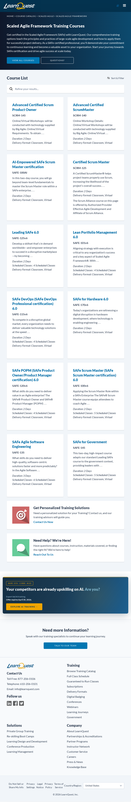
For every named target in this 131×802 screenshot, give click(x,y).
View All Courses (23, 60)
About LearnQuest (78, 731)
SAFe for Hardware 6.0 (90, 299)
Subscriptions (75, 686)
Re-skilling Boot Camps (20, 736)
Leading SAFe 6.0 (25, 232)
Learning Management (20, 752)
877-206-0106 (26, 678)
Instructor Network (78, 746)
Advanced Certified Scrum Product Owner (33, 107)
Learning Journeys (77, 712)
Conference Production (20, 746)
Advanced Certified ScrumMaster (88, 107)
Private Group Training (20, 731)
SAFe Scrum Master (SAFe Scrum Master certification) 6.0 (94, 375)
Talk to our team (65, 646)
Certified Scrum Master (91, 162)
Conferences (74, 702)
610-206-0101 (29, 684)
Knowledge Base (76, 767)
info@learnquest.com (26, 689)
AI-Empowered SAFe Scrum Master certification (33, 164)
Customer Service (77, 752)
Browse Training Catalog (81, 671)
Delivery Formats (77, 691)
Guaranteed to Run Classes (83, 681)
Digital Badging (76, 697)
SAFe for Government (90, 442)
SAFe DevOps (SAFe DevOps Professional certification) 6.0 (34, 303)
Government (74, 717)
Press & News (75, 762)
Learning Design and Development (27, 741)
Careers (71, 757)
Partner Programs (77, 741)
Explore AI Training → (24, 607)
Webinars (72, 707)
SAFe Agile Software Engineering (28, 444)
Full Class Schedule (78, 676)
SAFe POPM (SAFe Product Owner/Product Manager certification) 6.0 (33, 375)
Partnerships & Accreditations (84, 736)
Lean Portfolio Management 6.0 (95, 234)
